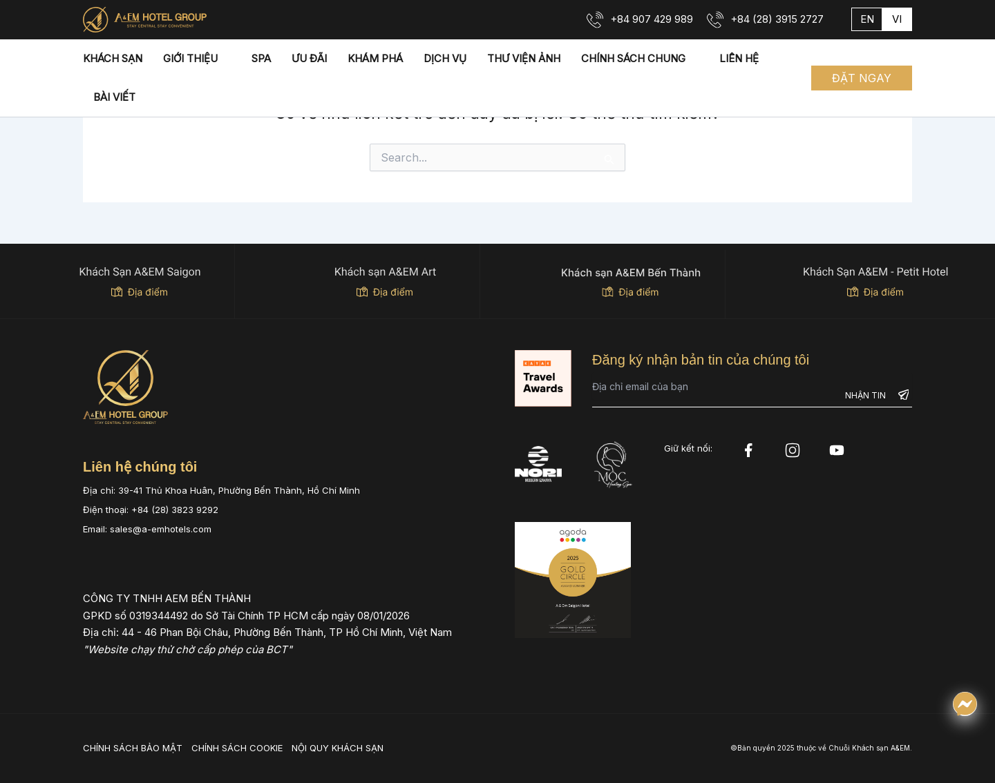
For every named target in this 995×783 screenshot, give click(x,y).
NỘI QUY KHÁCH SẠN (337, 747)
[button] (861, 78)
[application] (224, 58)
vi (897, 19)
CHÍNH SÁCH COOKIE (237, 747)
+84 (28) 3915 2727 (777, 19)
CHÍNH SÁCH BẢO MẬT (132, 747)
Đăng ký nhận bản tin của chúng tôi (700, 359)
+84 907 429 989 (651, 19)
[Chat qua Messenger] (965, 704)
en (867, 19)
